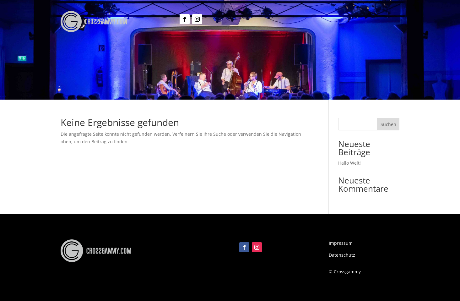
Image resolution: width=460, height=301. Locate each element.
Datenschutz (342, 255)
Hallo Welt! (349, 163)
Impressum (341, 243)
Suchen (388, 124)
